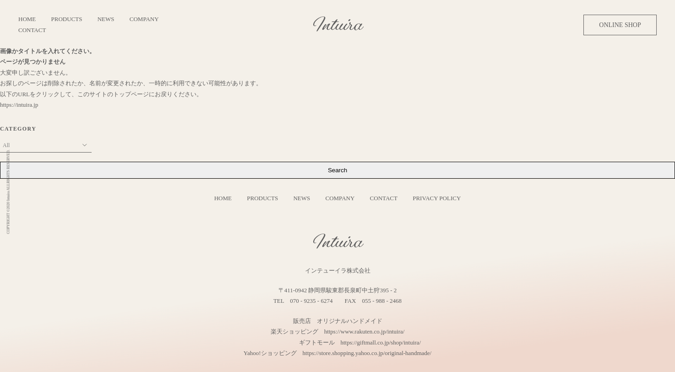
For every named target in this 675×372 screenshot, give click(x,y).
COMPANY (144, 19)
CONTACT (32, 30)
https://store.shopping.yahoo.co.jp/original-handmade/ (367, 353)
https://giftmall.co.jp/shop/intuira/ (381, 342)
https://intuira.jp (19, 104)
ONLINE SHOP (620, 25)
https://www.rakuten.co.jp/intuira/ (364, 331)
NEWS (106, 19)
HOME (27, 19)
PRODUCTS (66, 19)
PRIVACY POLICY (437, 198)
